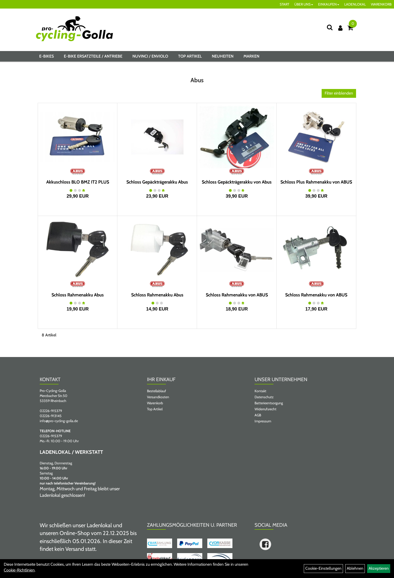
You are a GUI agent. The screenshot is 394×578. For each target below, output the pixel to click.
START (284, 4)
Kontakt (260, 391)
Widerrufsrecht (265, 409)
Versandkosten (158, 397)
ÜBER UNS (303, 4)
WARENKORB (381, 4)
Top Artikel (190, 56)
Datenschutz (264, 397)
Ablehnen (355, 568)
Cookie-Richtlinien (19, 570)
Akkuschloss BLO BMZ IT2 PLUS (77, 182)
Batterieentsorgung (269, 403)
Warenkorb (155, 403)
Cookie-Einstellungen (323, 568)
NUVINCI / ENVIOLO (150, 56)
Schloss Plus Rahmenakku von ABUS (316, 182)
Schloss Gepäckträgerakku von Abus (237, 182)
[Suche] (330, 27)
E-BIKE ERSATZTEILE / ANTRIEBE (93, 56)
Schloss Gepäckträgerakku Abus (157, 182)
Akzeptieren (379, 568)
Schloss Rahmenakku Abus (78, 295)
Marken (251, 56)
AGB (258, 415)
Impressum (263, 421)
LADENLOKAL (355, 4)
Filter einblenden (339, 93)
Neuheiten (222, 56)
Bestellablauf (156, 391)
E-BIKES (46, 56)
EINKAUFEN (328, 4)
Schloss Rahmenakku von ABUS (237, 295)
